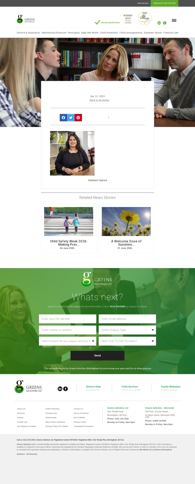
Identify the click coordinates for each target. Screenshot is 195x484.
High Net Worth (90, 32)
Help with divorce (93, 390)
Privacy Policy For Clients (57, 426)
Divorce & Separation (28, 32)
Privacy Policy (80, 422)
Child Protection (109, 32)
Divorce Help (93, 386)
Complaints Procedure (84, 426)
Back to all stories (99, 100)
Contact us (79, 409)
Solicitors (21, 454)
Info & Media (79, 417)
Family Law (22, 422)
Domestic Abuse (153, 32)
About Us (21, 409)
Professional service (169, 390)
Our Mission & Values (27, 426)
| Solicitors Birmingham (162, 450)
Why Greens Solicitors (55, 422)
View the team (143, 3)
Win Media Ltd (145, 450)
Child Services (130, 386)
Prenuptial (74, 32)
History (20, 417)
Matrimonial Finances (54, 32)
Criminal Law (170, 32)
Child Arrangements (131, 32)
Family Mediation (170, 386)
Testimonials (51, 417)
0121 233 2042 (169, 3)
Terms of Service (81, 413)
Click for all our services (131, 390)
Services (21, 413)
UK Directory (31, 454)
